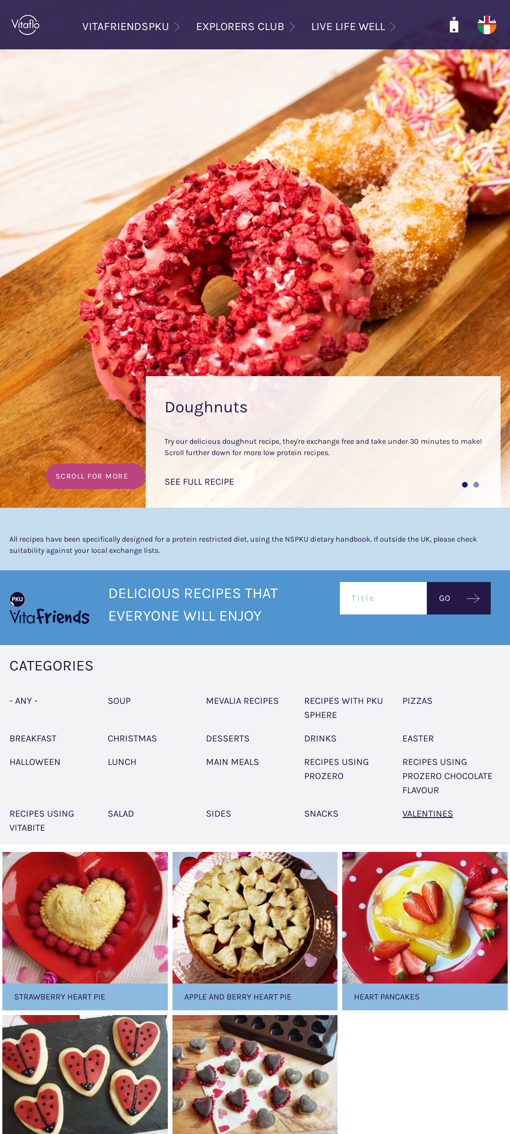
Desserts (228, 738)
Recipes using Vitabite (41, 820)
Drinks (320, 738)
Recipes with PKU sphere (343, 707)
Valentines (427, 813)
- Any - (23, 700)
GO (444, 598)
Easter (418, 738)
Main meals (232, 761)
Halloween (35, 761)
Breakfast (32, 738)
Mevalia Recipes (242, 700)
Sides (218, 813)
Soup (119, 700)
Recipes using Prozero (336, 768)
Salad (121, 813)
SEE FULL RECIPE (199, 481)
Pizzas (417, 700)
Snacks (321, 813)
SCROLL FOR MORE (92, 476)
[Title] (383, 598)
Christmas (132, 738)
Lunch (122, 761)
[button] (465, 484)
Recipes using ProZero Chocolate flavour (447, 775)
